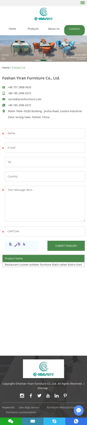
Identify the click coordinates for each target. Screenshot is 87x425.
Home (12, 28)
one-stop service (29, 407)
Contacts (74, 28)
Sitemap (43, 388)
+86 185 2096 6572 (19, 105)
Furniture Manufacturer (62, 407)
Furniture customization (21, 412)
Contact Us (18, 67)
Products (33, 28)
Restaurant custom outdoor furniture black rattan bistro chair (43, 264)
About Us (54, 28)
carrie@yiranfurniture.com (24, 99)
